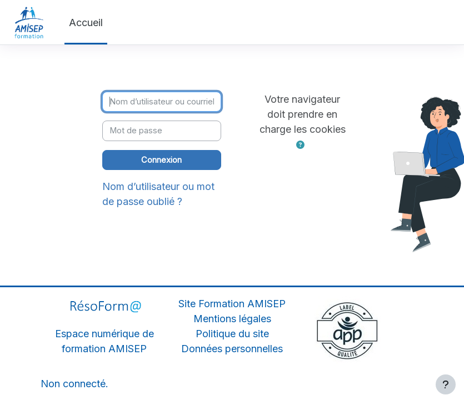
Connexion (161, 160)
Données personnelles (232, 348)
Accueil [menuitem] (86, 22)
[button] (300, 145)
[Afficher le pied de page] (446, 384)
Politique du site (232, 333)
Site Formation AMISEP (232, 303)
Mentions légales (232, 318)
